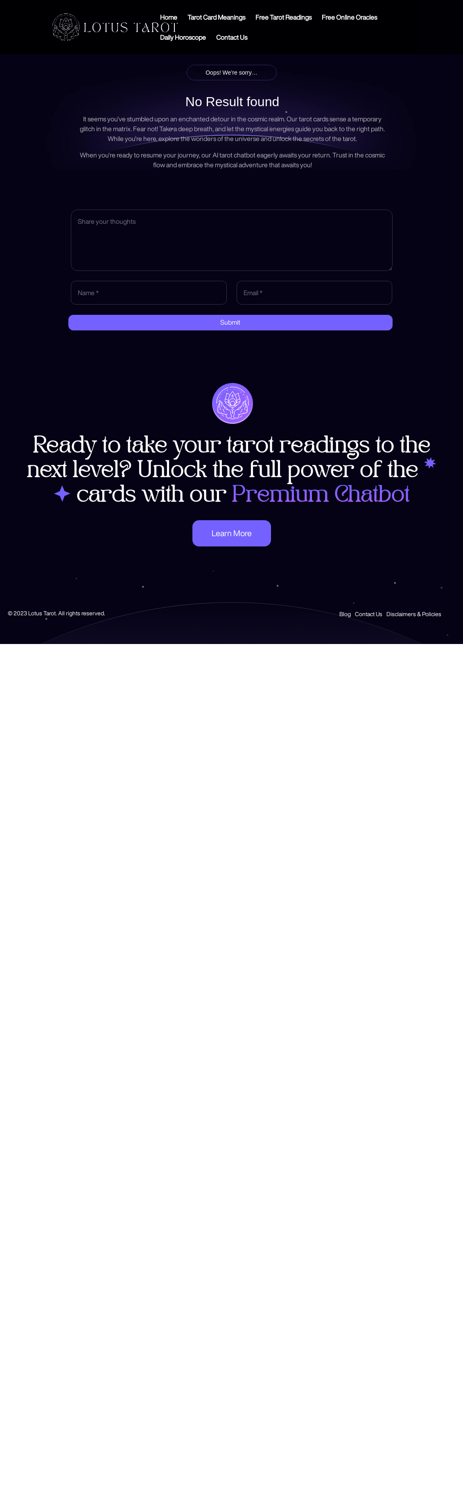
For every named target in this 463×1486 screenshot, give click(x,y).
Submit (230, 322)
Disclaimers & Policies (413, 614)
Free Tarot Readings (283, 17)
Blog (345, 614)
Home (168, 17)
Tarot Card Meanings (216, 17)
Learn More (232, 533)
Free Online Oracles (349, 17)
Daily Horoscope (183, 37)
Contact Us (231, 37)
